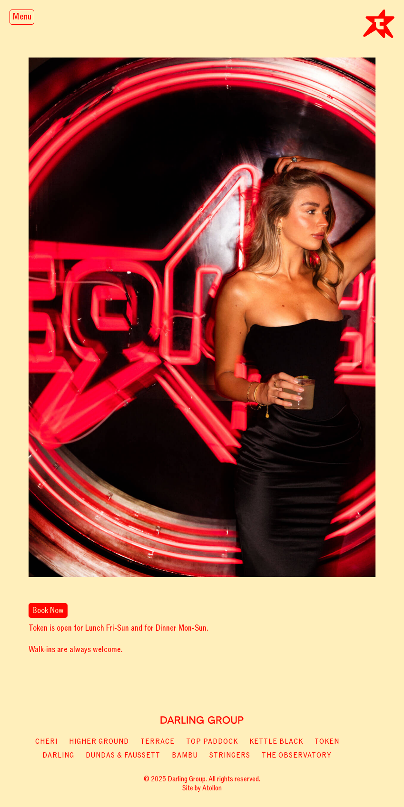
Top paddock (212, 741)
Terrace (157, 741)
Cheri (46, 741)
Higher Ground (99, 741)
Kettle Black (276, 741)
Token (327, 741)
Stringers (229, 755)
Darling (58, 755)
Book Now (48, 610)
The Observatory (297, 755)
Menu (21, 16)
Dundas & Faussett (123, 755)
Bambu (185, 755)
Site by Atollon (202, 788)
